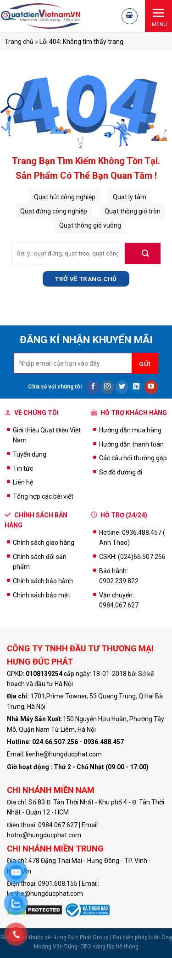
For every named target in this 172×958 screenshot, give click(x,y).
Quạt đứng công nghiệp (53, 211)
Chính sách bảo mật (41, 595)
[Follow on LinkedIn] (136, 387)
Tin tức (23, 468)
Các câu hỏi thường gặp (133, 458)
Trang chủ (19, 41)
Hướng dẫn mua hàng (130, 430)
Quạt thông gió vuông (90, 225)
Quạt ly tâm (129, 197)
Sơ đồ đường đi (120, 472)
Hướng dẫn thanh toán (131, 444)
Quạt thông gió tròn (133, 211)
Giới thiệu (26, 430)
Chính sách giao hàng (43, 542)
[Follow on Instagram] (107, 387)
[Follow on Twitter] (122, 387)
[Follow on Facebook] (93, 387)
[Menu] (158, 16)
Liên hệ (23, 482)
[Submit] (143, 253)
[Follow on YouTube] (151, 387)
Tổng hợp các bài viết (43, 496)
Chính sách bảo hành (43, 581)
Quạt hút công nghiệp (64, 197)
